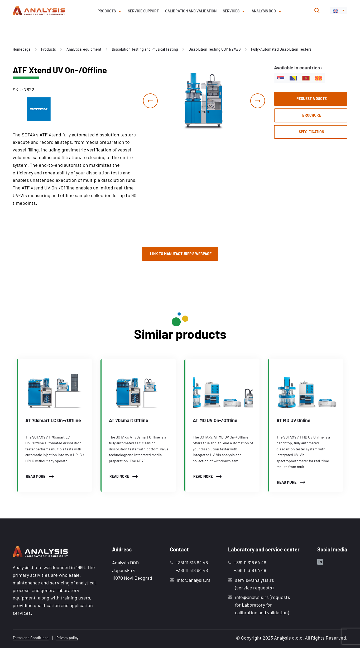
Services (231, 11)
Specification (311, 132)
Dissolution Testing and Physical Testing (145, 49)
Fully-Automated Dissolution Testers (281, 49)
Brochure (311, 115)
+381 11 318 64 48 (192, 570)
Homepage (22, 49)
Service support (143, 11)
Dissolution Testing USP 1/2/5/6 (215, 49)
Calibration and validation (191, 11)
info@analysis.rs (193, 580)
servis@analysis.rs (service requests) (254, 583)
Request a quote (311, 98)
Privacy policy (67, 637)
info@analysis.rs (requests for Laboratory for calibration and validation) (262, 604)
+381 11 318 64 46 (192, 562)
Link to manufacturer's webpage (181, 253)
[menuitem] (338, 10)
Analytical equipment (83, 49)
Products (107, 11)
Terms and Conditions (31, 637)
